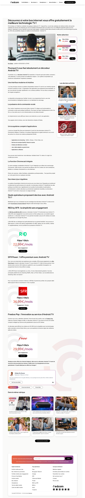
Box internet (15, 480)
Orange (34, 474)
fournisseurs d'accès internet (18, 203)
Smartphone (15, 483)
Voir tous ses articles (16, 382)
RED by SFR (35, 483)
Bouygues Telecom (37, 471)
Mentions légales (57, 469)
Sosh (33, 487)
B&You (33, 485)
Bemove (30, 493)
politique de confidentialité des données (61, 461)
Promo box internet (26, 387)
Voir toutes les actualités (42, 440)
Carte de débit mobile (17, 487)
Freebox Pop (49, 318)
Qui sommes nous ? (58, 476)
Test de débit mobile (17, 485)
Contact (55, 478)
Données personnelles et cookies (61, 471)
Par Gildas (10, 63)
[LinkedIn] (53, 382)
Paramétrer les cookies (58, 474)
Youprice (34, 489)
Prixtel (33, 480)
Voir (72, 41)
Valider (68, 458)
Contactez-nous (70, 2)
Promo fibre (38, 387)
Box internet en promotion (18, 471)
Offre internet (13, 387)
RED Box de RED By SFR (15, 212)
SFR (33, 476)
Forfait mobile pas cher (17, 469)
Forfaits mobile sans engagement (20, 474)
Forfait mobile (15, 478)
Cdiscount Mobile (36, 478)
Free (33, 469)
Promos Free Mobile (17, 476)
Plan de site (56, 480)
